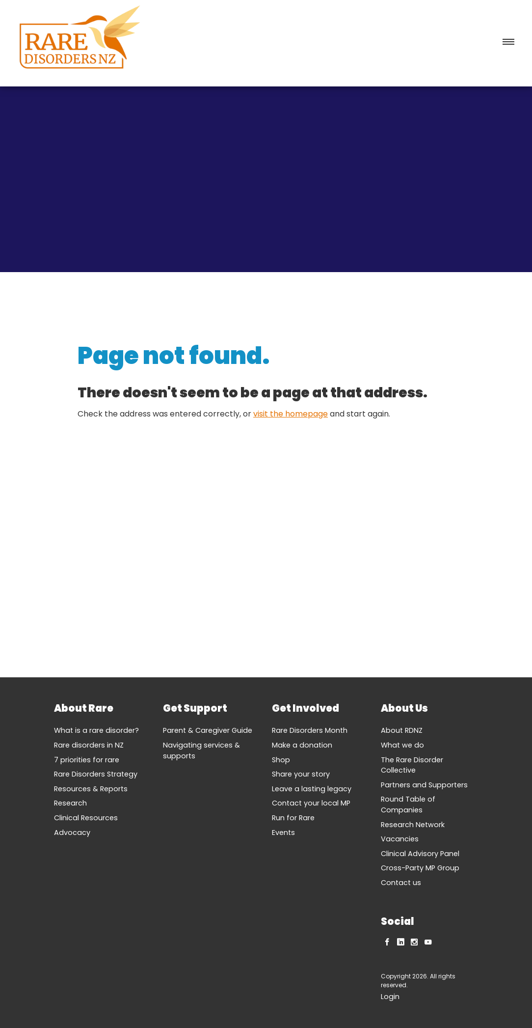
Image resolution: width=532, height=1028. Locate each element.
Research (70, 803)
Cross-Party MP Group (420, 868)
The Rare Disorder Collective (412, 765)
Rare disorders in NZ (89, 745)
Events (283, 832)
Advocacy (72, 832)
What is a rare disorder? (96, 730)
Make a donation (302, 745)
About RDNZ (402, 730)
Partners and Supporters (424, 785)
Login (390, 996)
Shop (281, 760)
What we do (402, 745)
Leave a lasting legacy (311, 789)
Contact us (401, 883)
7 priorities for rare (86, 760)
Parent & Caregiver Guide (207, 730)
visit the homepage (290, 413)
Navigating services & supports (201, 750)
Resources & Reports (91, 789)
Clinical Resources (86, 818)
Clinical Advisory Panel (420, 854)
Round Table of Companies (408, 804)
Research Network (413, 825)
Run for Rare (293, 818)
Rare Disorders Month (309, 730)
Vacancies (400, 839)
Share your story (301, 774)
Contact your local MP (311, 803)
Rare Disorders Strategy (95, 774)
